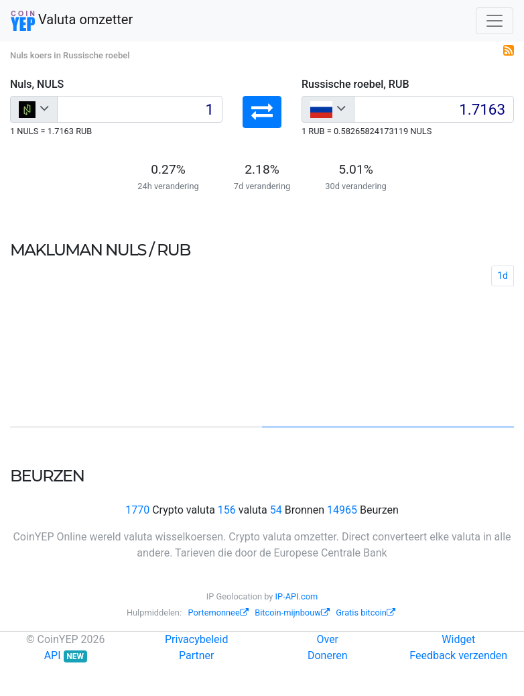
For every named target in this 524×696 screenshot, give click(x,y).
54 (276, 510)
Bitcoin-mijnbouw (292, 612)
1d (502, 275)
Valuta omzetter (72, 21)
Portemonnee (218, 612)
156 (227, 510)
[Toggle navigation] (494, 20)
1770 (137, 510)
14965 (342, 510)
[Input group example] (139, 109)
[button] (262, 112)
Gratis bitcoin (365, 612)
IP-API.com (296, 596)
